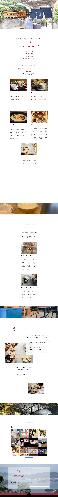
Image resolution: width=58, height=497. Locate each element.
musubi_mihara (30, 74)
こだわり (25, 5)
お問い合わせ (37, 5)
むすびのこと (20, 5)
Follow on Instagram (29, 457)
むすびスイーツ (32, 5)
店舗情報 (28, 5)
